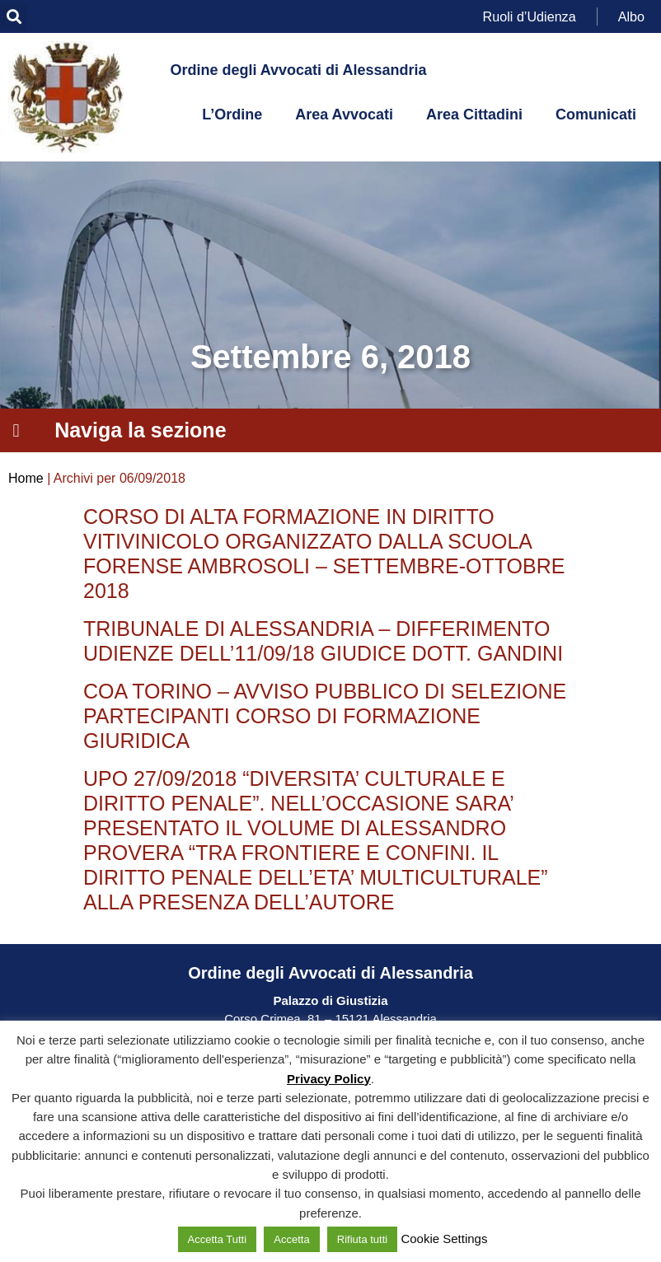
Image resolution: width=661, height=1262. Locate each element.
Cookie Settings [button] (444, 1239)
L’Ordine (232, 114)
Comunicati (596, 114)
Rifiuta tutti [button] (362, 1239)
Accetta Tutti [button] (217, 1239)
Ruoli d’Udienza (530, 16)
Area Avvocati (344, 114)
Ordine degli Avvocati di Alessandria (298, 70)
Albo (631, 16)
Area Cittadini (474, 114)
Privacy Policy (329, 1079)
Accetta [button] (291, 1239)
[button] (13, 16)
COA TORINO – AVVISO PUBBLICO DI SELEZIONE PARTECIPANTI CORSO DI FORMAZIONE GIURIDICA (324, 716)
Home (26, 478)
